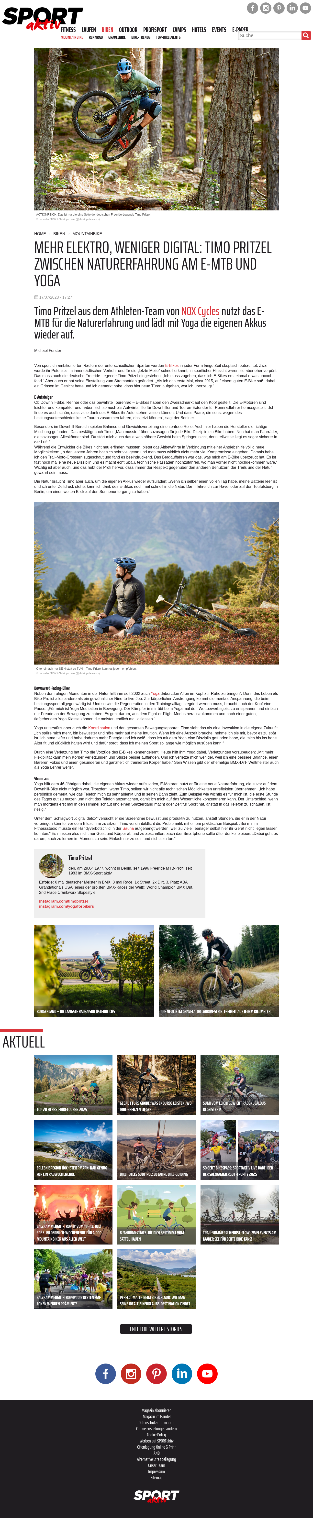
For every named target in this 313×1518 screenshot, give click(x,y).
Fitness (68, 30)
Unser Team (156, 1465)
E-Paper (240, 30)
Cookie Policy (156, 1435)
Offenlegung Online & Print (156, 1447)
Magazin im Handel (156, 1416)
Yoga (155, 693)
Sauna (128, 828)
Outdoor (128, 30)
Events (219, 30)
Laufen (89, 30)
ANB (157, 1453)
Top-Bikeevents (168, 37)
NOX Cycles (200, 311)
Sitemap (157, 1477)
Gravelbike (117, 37)
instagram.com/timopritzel (63, 901)
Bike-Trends (140, 37)
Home (40, 234)
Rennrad (96, 37)
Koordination (99, 728)
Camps (179, 30)
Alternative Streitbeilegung (156, 1459)
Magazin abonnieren (156, 1410)
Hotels (199, 30)
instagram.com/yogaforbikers (66, 906)
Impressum (156, 1471)
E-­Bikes (172, 365)
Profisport (155, 30)
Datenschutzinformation (156, 1422)
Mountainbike (72, 37)
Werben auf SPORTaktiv (157, 1441)
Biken (107, 30)
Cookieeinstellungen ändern (156, 1428)
